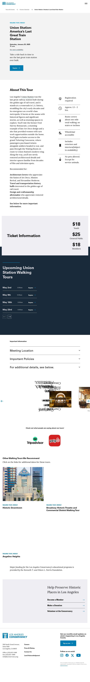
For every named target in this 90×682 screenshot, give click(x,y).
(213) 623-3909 (10, 667)
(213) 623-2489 (12, 665)
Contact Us (28, 664)
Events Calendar (24, 9)
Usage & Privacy (64, 677)
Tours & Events (10, 9)
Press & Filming (29, 660)
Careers (26, 657)
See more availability (16, 50)
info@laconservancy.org (10, 669)
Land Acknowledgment (32, 668)
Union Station (27, 97)
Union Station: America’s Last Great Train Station (48, 9)
